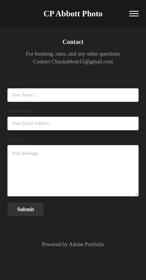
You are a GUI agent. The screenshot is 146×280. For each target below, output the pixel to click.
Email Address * (22, 110)
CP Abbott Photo (73, 13)
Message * (16, 139)
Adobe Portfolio (86, 244)
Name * (14, 82)
